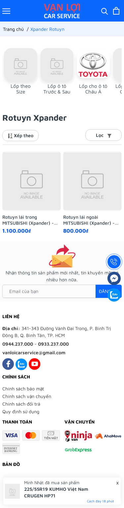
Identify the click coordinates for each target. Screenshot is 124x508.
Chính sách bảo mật (23, 388)
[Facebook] (8, 364)
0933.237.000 (53, 344)
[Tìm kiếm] (104, 10)
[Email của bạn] (62, 291)
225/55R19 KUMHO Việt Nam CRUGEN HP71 (56, 492)
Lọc (103, 135)
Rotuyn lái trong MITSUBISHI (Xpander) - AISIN (28, 220)
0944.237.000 (17, 344)
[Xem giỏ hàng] (116, 11)
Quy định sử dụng (20, 411)
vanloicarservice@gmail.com (33, 352)
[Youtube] (34, 364)
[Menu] (6, 11)
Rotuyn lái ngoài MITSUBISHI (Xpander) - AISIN (89, 220)
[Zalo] (21, 364)
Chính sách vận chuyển (26, 396)
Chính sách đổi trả (21, 404)
